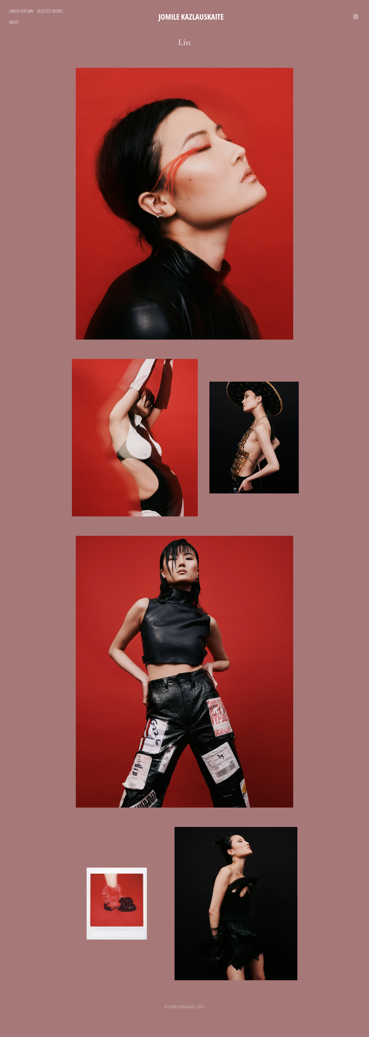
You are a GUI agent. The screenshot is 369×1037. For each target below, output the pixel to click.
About (14, 22)
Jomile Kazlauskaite (191, 16)
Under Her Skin (21, 11)
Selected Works (50, 11)
